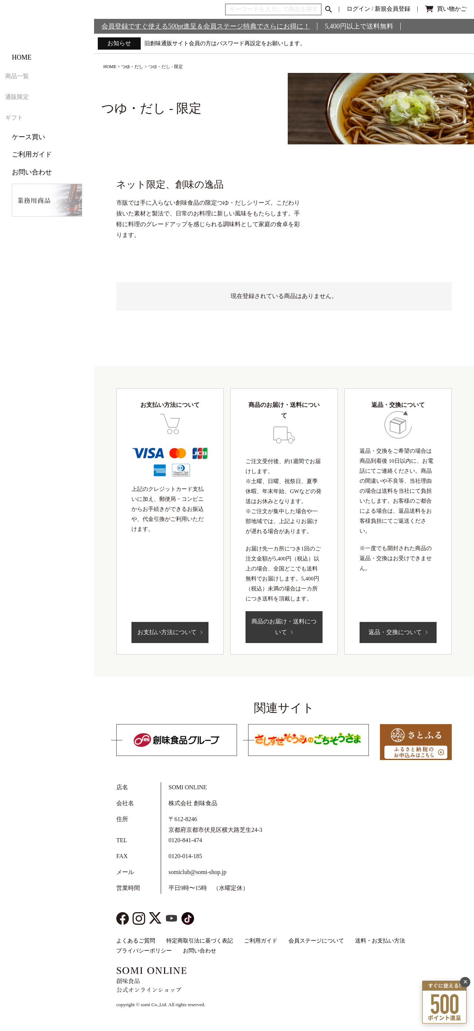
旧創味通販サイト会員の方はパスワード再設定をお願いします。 (230, 43)
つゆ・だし (132, 66)
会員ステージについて (316, 941)
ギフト (22, 133)
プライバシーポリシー (144, 951)
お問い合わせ (32, 186)
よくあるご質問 (135, 941)
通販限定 (25, 116)
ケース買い (28, 151)
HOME (21, 81)
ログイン (358, 9)
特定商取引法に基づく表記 (199, 941)
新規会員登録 (392, 9)
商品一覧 (25, 99)
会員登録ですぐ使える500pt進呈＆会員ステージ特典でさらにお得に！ (205, 26)
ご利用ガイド (32, 169)
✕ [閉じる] (465, 933)
